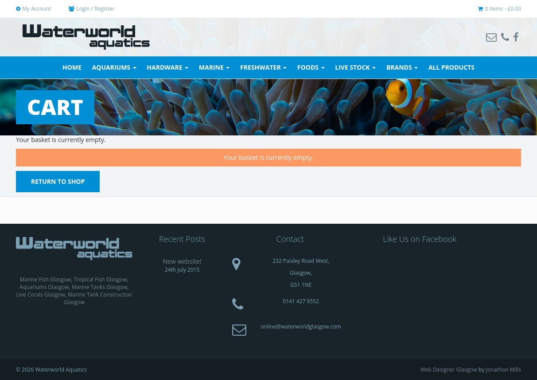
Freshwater (263, 67)
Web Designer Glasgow (448, 369)
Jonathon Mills (503, 369)
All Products (451, 67)
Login (83, 8)
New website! (182, 261)
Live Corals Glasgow (41, 294)
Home (72, 67)
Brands (402, 67)
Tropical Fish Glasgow (100, 279)
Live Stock (355, 67)
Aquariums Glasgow (44, 287)
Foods (311, 67)
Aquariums (114, 67)
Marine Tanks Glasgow (100, 287)
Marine (214, 67)
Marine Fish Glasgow (45, 279)
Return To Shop (58, 181)
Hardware (167, 67)
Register (104, 8)
